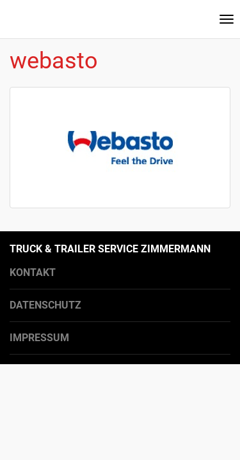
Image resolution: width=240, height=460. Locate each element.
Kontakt (33, 272)
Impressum (39, 338)
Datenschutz (45, 305)
